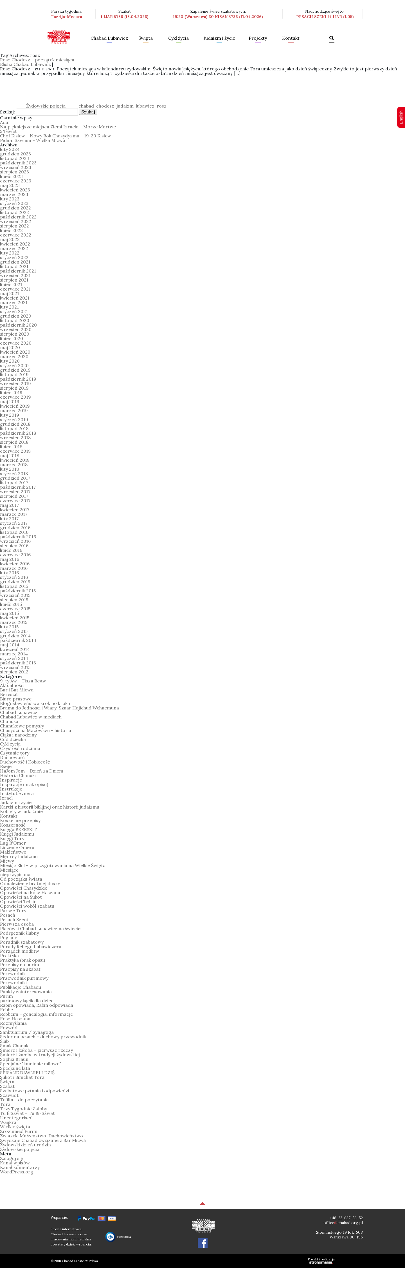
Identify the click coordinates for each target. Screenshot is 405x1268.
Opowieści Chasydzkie (23, 888)
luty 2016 (9, 572)
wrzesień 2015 (15, 595)
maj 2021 (9, 293)
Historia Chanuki (18, 775)
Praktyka (9, 955)
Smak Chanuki (15, 1045)
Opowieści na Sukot (21, 897)
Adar (5, 122)
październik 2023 (18, 163)
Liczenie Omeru (17, 847)
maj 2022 (10, 239)
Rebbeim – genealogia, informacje (36, 1014)
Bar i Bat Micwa (16, 690)
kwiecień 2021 (15, 298)
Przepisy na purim (19, 964)
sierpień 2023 (14, 172)
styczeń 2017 (14, 523)
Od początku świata (21, 879)
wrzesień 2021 (15, 275)
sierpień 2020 (14, 334)
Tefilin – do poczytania (24, 1099)
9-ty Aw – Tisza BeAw (23, 681)
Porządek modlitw (19, 951)
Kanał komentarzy (20, 1167)
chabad (86, 106)
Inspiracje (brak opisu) (24, 784)
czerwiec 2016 (15, 554)
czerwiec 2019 (15, 397)
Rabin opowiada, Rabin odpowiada (36, 1005)
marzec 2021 (14, 302)
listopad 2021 (14, 266)
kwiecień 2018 (15, 460)
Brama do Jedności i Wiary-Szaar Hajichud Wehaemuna (59, 708)
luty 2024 (10, 149)
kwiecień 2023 (15, 190)
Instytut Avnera (17, 793)
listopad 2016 (14, 532)
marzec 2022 (14, 248)
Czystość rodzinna (20, 748)
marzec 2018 (14, 464)
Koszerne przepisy (20, 820)
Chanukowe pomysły (22, 726)
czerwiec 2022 (15, 235)
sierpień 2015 (14, 599)
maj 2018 (9, 455)
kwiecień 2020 (15, 352)
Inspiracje (11, 780)
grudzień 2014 (15, 636)
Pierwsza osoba (17, 924)
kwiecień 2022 (15, 244)
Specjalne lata (15, 1068)
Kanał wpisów (15, 1163)
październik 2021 (18, 271)
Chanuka (9, 721)
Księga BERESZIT (18, 829)
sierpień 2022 (14, 226)
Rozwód (8, 1027)
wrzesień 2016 (15, 541)
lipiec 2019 (11, 392)
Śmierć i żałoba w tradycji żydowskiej (40, 1054)
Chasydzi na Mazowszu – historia (35, 730)
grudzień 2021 (15, 262)
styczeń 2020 (14, 365)
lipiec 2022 (11, 230)
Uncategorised (16, 1117)
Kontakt (291, 38)
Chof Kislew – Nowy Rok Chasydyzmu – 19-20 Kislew (55, 136)
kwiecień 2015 (14, 617)
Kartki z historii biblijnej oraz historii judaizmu (49, 807)
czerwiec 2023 (15, 181)
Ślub (4, 1041)
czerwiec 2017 (15, 500)
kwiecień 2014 (15, 649)
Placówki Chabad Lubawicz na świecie (40, 928)
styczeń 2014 (14, 658)
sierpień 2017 (14, 496)
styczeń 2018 (14, 473)
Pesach (7, 915)
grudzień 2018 (15, 424)
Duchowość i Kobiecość (25, 762)
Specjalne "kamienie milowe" (30, 1063)
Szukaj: (7, 112)
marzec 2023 (14, 194)
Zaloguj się (11, 1158)
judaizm (125, 106)
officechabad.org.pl (343, 1222)
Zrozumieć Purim (18, 1131)
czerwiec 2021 (15, 289)
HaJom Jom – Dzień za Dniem (31, 771)
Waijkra (8, 1122)
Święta (145, 38)
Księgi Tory (12, 838)
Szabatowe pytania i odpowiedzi (34, 1090)
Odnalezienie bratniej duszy (30, 883)
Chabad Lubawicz (109, 38)
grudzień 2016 (15, 527)
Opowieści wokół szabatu (27, 906)
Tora (5, 1104)
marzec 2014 (14, 654)
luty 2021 (9, 307)
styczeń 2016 (14, 577)
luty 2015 (9, 626)
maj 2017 (9, 505)
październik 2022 (18, 217)
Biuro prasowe (16, 699)
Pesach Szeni (14, 919)
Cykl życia (178, 38)
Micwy (7, 861)
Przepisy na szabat (20, 969)
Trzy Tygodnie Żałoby (23, 1108)
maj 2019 (9, 401)
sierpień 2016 (14, 545)
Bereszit (9, 694)
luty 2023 (9, 199)
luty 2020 (10, 361)
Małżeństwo (13, 852)
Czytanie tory (14, 753)
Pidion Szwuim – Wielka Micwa (32, 140)
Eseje (6, 766)
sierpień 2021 (14, 280)
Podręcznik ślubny (19, 933)
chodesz (105, 106)
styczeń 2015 (14, 631)
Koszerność (13, 825)
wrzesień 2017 (15, 491)
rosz (161, 106)
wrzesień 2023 (15, 167)
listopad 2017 (14, 482)
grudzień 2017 (15, 478)
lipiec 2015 (11, 604)
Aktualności (12, 685)
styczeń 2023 (14, 203)
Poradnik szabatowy (22, 942)
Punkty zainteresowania (26, 991)
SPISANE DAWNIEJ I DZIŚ (27, 1072)
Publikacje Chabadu (20, 987)
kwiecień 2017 (14, 509)
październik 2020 (18, 325)
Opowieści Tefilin (18, 901)
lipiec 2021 (11, 284)
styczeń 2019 (14, 419)
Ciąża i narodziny (18, 735)
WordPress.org (16, 1172)
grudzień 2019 (15, 370)
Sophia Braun (14, 1059)
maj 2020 (10, 347)
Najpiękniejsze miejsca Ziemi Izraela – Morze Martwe (58, 127)
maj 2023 (10, 185)
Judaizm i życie (219, 38)
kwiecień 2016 (15, 563)
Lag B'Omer (13, 843)
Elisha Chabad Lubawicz (25, 64)
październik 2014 (18, 640)
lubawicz (145, 106)
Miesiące (9, 870)
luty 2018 (9, 469)
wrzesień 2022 (15, 221)
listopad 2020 (14, 320)
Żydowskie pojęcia (46, 106)
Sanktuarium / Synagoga (27, 1032)
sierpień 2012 (14, 672)
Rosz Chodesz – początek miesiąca (37, 59)
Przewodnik (13, 973)
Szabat (7, 1086)
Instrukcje (11, 789)
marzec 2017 (13, 514)
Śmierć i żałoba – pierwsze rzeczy (36, 1050)
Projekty (258, 38)
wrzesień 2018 (15, 437)
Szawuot (9, 1095)
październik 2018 (18, 433)
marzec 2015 (13, 622)
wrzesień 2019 (15, 383)
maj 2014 (9, 645)
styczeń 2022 (14, 257)
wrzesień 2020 (16, 329)
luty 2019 (9, 415)
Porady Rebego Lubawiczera (30, 946)
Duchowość (12, 757)
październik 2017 (18, 487)
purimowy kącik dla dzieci (27, 1000)
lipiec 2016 (11, 550)
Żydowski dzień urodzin (25, 1145)
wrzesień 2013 (15, 667)
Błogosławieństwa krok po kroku (35, 703)
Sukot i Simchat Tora (22, 1077)
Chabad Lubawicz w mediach (31, 717)
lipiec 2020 (11, 338)
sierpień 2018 (14, 442)
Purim (6, 996)
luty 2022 (9, 253)
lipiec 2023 (11, 176)
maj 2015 (9, 613)
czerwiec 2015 (15, 608)
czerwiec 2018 (15, 451)
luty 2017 (9, 518)
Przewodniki (13, 982)
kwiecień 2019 (15, 406)
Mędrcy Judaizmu (19, 856)
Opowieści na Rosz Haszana (30, 892)
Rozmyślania (13, 1023)
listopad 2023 (14, 158)
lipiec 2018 (11, 446)
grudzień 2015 (15, 581)
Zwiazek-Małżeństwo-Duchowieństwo (41, 1135)
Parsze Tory (13, 910)
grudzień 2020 (15, 316)
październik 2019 (18, 379)
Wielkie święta (15, 1126)
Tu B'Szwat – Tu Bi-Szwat (27, 1113)
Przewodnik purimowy (24, 978)
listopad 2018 (14, 428)
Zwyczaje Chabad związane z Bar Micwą (43, 1140)
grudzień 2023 (15, 154)
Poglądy (8, 937)
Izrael (6, 798)
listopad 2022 (14, 212)
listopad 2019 (14, 374)
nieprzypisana (15, 874)
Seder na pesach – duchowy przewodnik (43, 1036)
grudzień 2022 (15, 208)
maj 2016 (9, 559)
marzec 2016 (14, 568)
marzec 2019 (14, 410)
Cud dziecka (13, 739)
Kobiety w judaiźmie (21, 811)
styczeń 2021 (14, 311)
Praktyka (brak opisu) (22, 960)
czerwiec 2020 (16, 343)
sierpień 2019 (14, 388)
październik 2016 (18, 536)
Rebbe (6, 1009)
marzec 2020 (14, 356)
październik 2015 (18, 590)
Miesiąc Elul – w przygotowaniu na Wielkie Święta (52, 865)
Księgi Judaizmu (17, 834)
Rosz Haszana (15, 1018)
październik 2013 (18, 663)
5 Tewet (8, 131)
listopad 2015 (14, 586)
